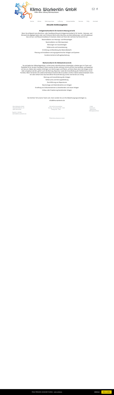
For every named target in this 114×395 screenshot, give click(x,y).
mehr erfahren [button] (58, 392)
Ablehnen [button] (97, 392)
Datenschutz (93, 109)
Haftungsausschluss (94, 111)
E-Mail (91, 106)
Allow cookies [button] (107, 392)
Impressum (92, 108)
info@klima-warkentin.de (20, 113)
